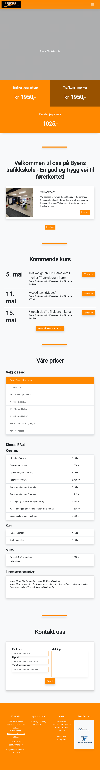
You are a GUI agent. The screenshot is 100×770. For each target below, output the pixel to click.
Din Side (61, 730)
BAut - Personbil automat (21, 380)
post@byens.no (16, 745)
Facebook (61, 736)
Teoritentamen (61, 727)
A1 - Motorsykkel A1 (19, 409)
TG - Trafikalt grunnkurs (20, 394)
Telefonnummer (21, 665)
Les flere (50, 227)
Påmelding (88, 274)
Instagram (61, 740)
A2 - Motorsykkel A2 (19, 416)
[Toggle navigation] (92, 4)
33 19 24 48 (15, 742)
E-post (15, 657)
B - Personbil (15, 387)
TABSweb (56, 724)
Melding (56, 649)
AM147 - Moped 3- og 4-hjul (22, 423)
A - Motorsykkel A (18, 402)
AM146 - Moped (17, 431)
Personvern (61, 721)
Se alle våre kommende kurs (50, 328)
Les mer (84, 212)
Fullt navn (17, 649)
